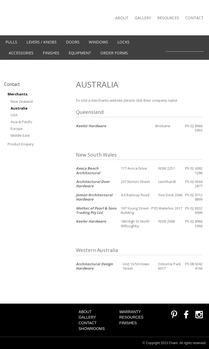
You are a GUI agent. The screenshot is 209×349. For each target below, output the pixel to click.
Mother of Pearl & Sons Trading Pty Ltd (96, 210)
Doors (72, 42)
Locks (123, 42)
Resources (168, 17)
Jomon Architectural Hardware (94, 197)
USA (14, 115)
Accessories (21, 52)
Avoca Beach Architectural (88, 170)
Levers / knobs (41, 42)
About (121, 17)
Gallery (143, 17)
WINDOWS (98, 42)
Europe (17, 128)
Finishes (51, 52)
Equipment (80, 52)
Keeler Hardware (91, 125)
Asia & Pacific (21, 121)
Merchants (17, 94)
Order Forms (114, 52)
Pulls (11, 42)
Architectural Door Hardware (93, 183)
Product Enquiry (21, 144)
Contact (194, 17)
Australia (19, 108)
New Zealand (22, 101)
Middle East (20, 135)
